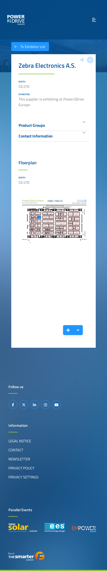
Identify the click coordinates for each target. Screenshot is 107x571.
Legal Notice (19, 441)
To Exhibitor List (28, 46)
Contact (15, 450)
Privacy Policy (21, 468)
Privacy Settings (23, 477)
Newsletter (19, 459)
